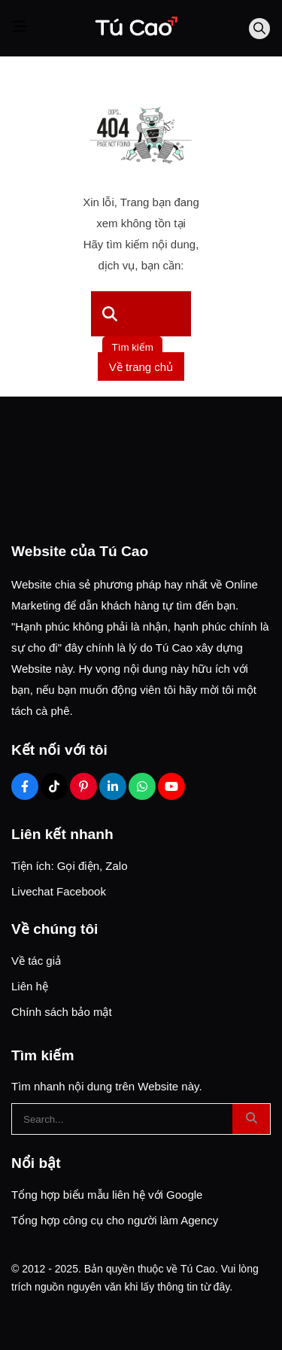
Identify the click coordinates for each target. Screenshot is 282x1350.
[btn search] (251, 1119)
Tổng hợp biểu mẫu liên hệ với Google (106, 1194)
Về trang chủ (141, 366)
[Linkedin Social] (112, 786)
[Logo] (135, 28)
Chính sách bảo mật (61, 1011)
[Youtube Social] (171, 786)
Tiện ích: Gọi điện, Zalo (69, 865)
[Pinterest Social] (83, 786)
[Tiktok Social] (54, 786)
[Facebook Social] (24, 786)
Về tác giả (36, 960)
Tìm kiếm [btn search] (132, 347)
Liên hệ (29, 986)
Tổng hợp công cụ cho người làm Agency (114, 1220)
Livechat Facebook (58, 891)
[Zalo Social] (142, 786)
